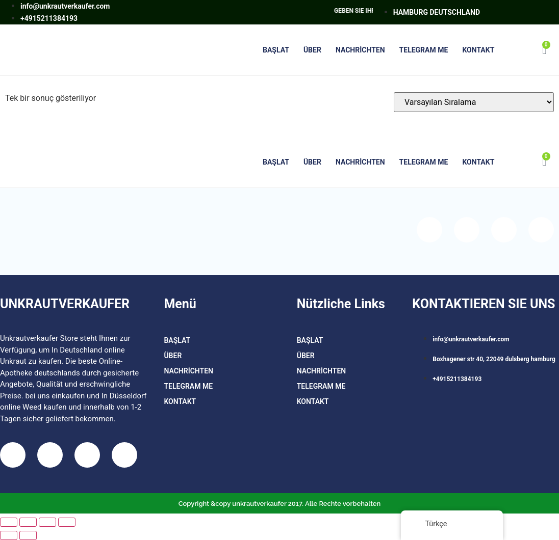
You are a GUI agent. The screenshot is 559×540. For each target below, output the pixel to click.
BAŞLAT (276, 50)
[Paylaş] (47, 522)
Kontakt (478, 50)
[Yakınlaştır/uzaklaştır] (8, 522)
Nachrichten (360, 50)
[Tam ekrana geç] (28, 522)
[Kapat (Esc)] (66, 522)
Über (312, 50)
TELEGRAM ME (423, 50)
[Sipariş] (474, 102)
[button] (517, 50)
